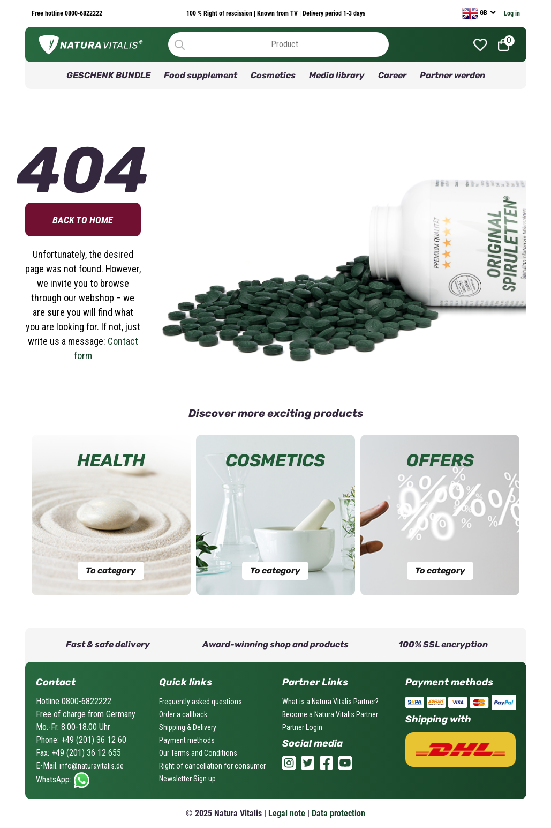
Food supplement (200, 75)
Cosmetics (273, 75)
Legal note (286, 813)
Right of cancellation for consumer (212, 766)
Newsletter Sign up (187, 778)
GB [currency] (475, 13)
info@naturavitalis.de (91, 766)
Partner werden (452, 75)
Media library (337, 75)
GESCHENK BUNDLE (108, 75)
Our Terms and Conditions (198, 753)
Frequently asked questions (200, 701)
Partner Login (302, 727)
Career (392, 75)
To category (111, 570)
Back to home (82, 220)
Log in (512, 13)
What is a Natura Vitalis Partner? (330, 701)
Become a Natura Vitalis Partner (330, 714)
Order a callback (183, 714)
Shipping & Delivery (187, 727)
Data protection (338, 813)
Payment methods (187, 740)
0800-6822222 (82, 13)
